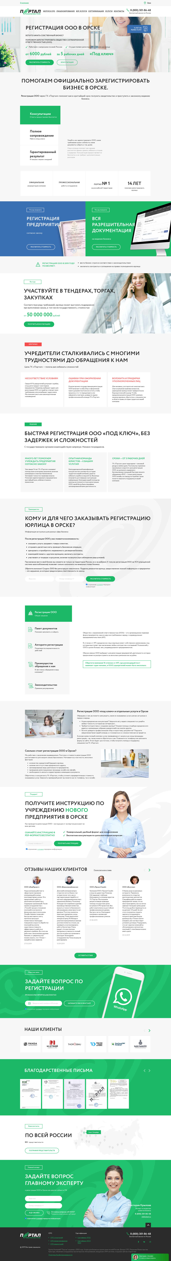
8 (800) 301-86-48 (140, 10)
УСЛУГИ (109, 11)
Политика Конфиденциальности (60, 1255)
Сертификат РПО (84, 1238)
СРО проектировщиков (58, 1241)
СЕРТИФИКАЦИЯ (96, 11)
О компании (24, 3)
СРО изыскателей (56, 1244)
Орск (149, 3)
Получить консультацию (39, 324)
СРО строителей (56, 1238)
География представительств (42, 1151)
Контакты (119, 11)
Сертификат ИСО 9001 (84, 1242)
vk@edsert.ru (146, 1217)
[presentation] (144, 870)
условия (100, 585)
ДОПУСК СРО (49, 11)
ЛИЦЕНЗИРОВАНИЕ (65, 11)
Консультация (67, 62)
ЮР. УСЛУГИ (81, 11)
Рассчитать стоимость (39, 62)
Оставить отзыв (85, 955)
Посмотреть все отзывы (102, 870)
